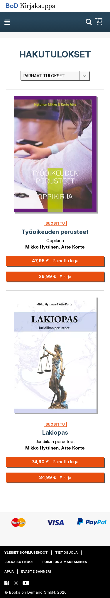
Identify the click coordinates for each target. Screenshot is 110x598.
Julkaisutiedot (19, 562)
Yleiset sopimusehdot (26, 552)
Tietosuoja (66, 552)
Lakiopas (55, 432)
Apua (9, 571)
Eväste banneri (36, 571)
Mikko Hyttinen (42, 247)
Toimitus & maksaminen (64, 562)
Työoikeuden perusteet (55, 231)
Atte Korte (73, 247)
